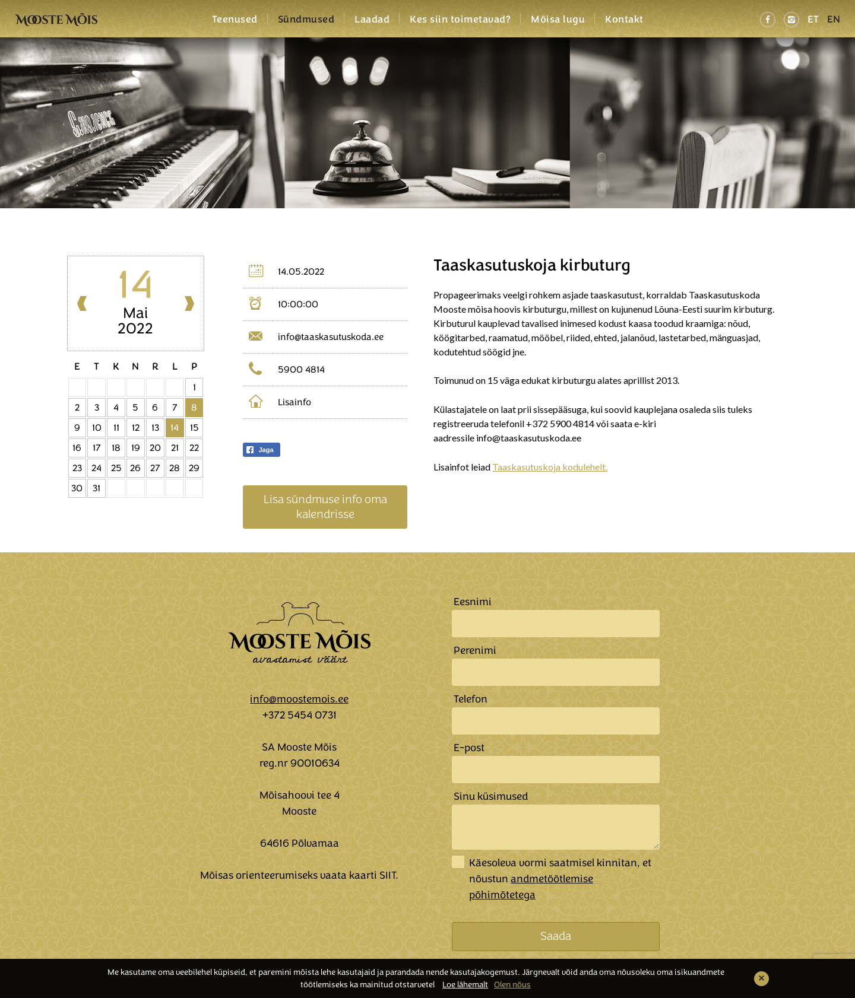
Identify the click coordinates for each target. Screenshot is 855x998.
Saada (555, 936)
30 (77, 488)
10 (97, 427)
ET (813, 19)
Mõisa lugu (558, 19)
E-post (469, 747)
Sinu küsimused (491, 796)
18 (116, 447)
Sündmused (306, 19)
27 (155, 468)
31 (96, 488)
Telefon (470, 699)
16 (76, 447)
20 (155, 447)
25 (116, 468)
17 (97, 447)
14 (174, 427)
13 (155, 427)
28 (174, 468)
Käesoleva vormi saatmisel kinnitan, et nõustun (560, 879)
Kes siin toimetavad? (460, 19)
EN (833, 19)
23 (77, 468)
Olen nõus (512, 984)
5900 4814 (301, 369)
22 (194, 447)
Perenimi (475, 650)
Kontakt (624, 19)
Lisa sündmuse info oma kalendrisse (325, 506)
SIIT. (388, 875)
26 (135, 468)
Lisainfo (294, 402)
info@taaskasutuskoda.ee (331, 337)
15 (194, 427)
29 (194, 468)
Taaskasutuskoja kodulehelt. (549, 466)
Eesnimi (473, 602)
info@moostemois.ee (299, 699)
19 (135, 447)
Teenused (235, 19)
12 (136, 427)
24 (96, 468)
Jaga (259, 449)
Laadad (372, 19)
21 (175, 447)
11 (116, 427)
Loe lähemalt (465, 984)
